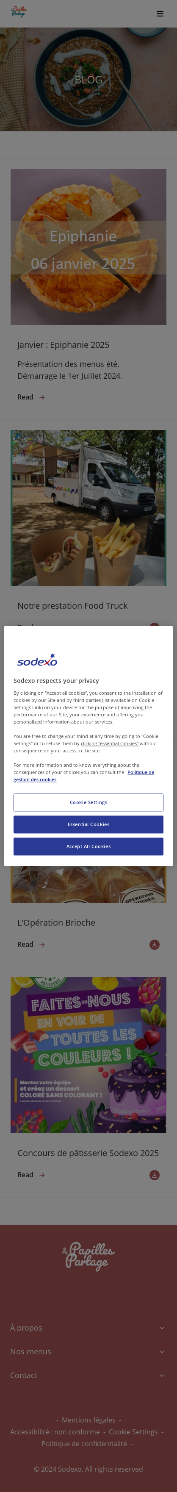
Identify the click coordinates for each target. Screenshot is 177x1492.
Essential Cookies (89, 824)
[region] (88, 746)
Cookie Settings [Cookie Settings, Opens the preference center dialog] (89, 802)
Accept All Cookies (88, 846)
